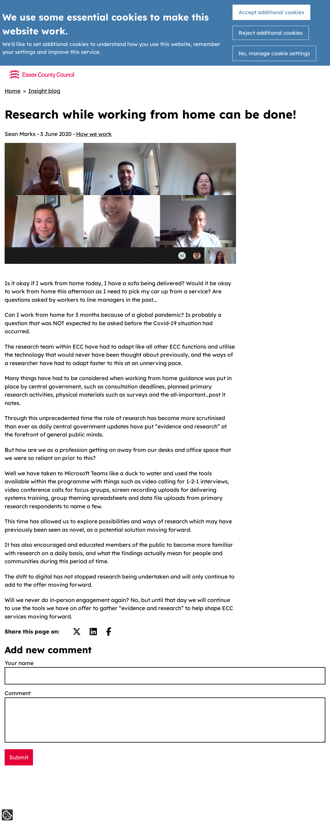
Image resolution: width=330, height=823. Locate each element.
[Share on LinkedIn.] (93, 631)
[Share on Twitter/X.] (76, 631)
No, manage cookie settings (274, 53)
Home (13, 90)
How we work (94, 133)
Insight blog (44, 90)
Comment (18, 693)
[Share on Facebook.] (108, 631)
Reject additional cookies (271, 33)
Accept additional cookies (271, 12)
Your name (19, 663)
